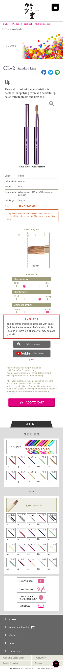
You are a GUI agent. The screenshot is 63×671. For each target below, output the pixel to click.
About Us (11, 635)
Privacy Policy (40, 658)
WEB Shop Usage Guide (13, 658)
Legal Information (10, 663)
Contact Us (12, 651)
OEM (9, 643)
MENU (32, 424)
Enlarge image (28, 344)
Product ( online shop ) (20, 627)
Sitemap (38, 663)
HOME (10, 619)
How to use (30, 353)
